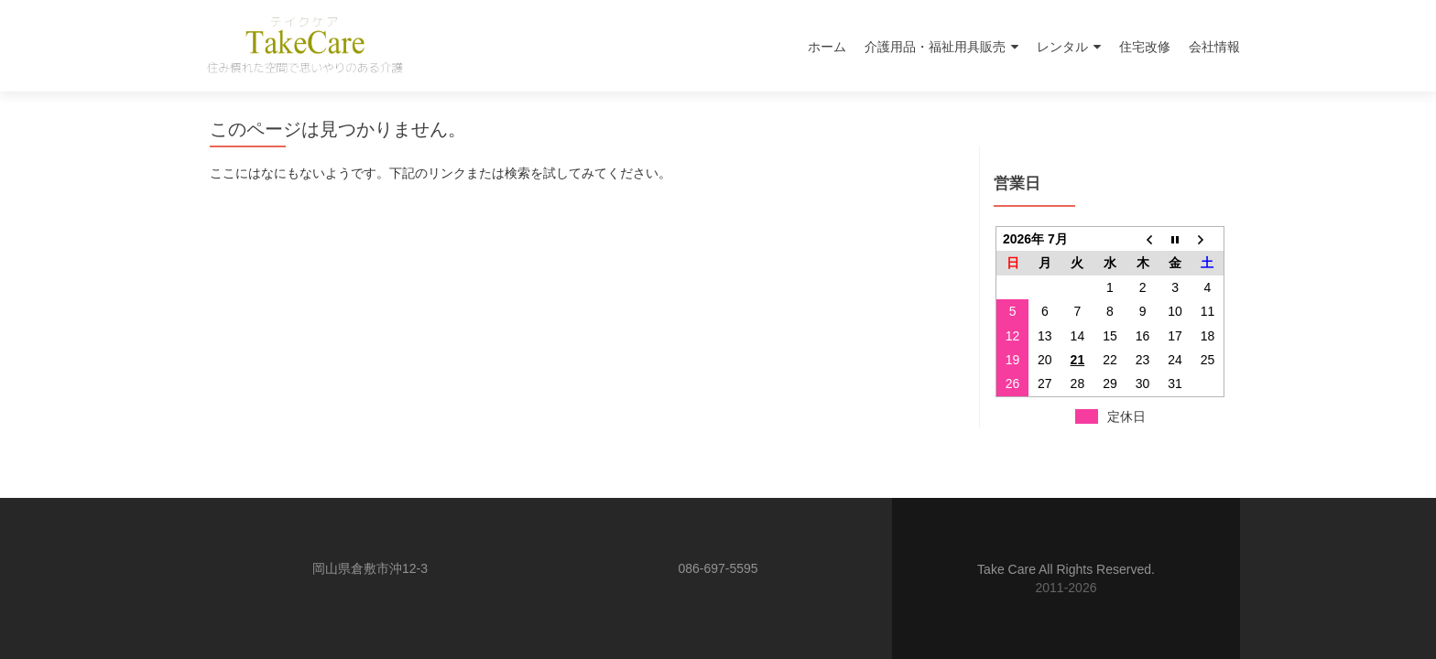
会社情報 (1214, 46)
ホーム (827, 46)
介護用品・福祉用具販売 (935, 46)
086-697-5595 (717, 568)
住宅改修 (1144, 46)
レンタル (1062, 46)
